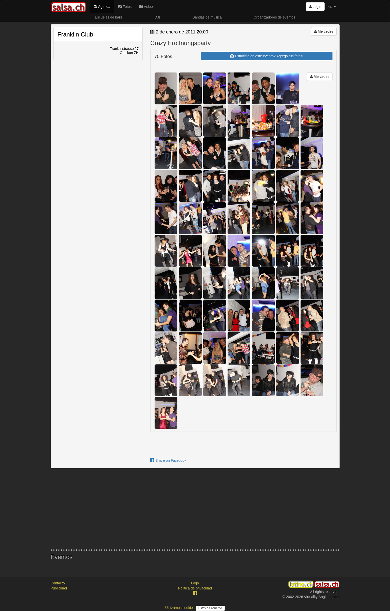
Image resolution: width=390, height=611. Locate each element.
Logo (195, 583)
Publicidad (59, 588)
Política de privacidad (195, 588)
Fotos (125, 7)
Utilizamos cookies (180, 608)
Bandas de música (207, 17)
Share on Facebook (168, 460)
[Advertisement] (195, 508)
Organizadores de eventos (274, 17)
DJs (158, 17)
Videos (146, 7)
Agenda (102, 7)
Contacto (58, 583)
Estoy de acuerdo (210, 608)
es (332, 7)
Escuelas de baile (109, 17)
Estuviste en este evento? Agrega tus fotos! (266, 56)
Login (315, 7)
